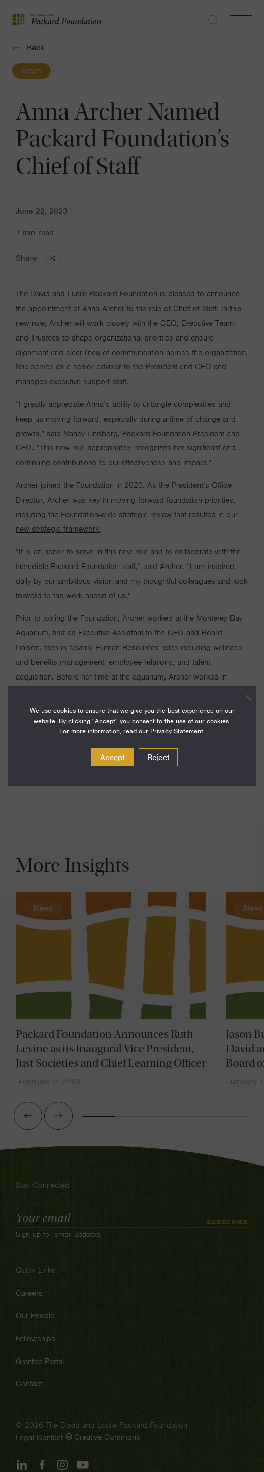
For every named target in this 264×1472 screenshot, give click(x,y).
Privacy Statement (176, 731)
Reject (158, 757)
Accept (112, 757)
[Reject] (243, 698)
